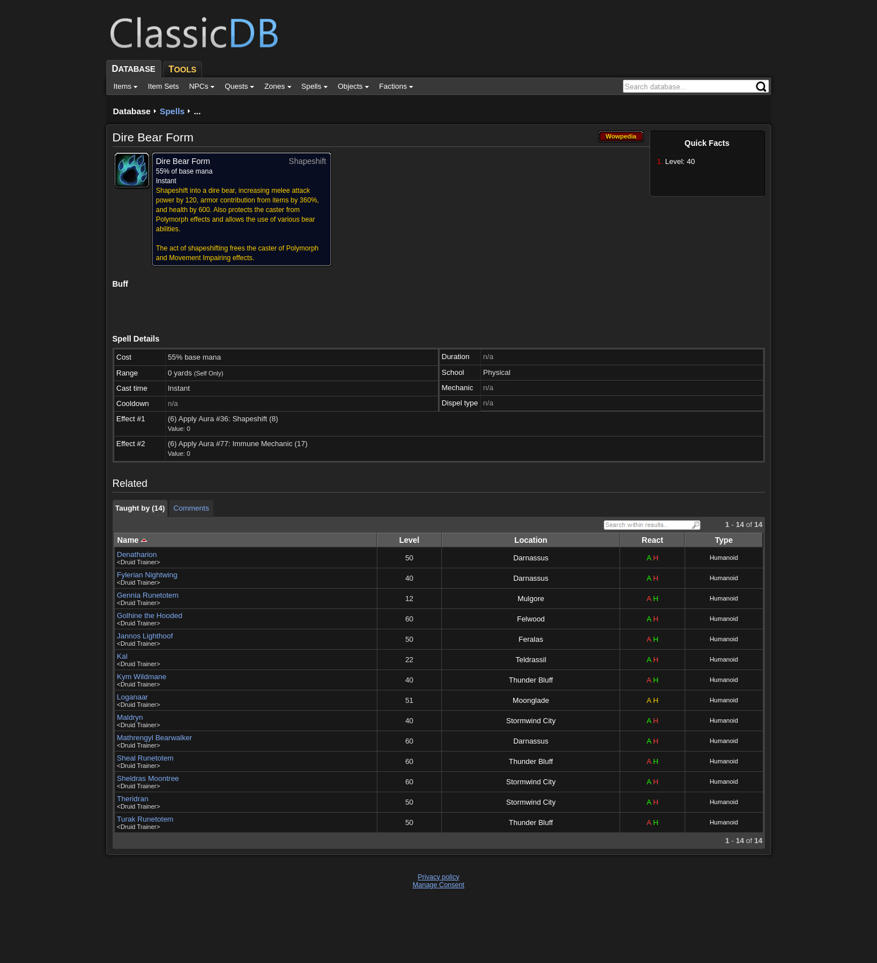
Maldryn (130, 717)
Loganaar (132, 697)
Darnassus (530, 558)
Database (132, 111)
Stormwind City (531, 720)
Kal (122, 656)
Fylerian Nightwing (147, 575)
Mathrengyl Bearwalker (154, 737)
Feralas (531, 639)
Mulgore (531, 598)
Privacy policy (438, 877)
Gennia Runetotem (148, 595)
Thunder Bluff (531, 680)
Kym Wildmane (141, 676)
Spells (172, 111)
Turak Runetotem (145, 819)
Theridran (133, 798)
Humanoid (724, 557)
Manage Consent (438, 885)
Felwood (531, 619)
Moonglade (531, 700)
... (197, 111)
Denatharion (137, 554)
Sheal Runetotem (145, 758)
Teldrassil (530, 659)
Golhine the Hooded (150, 615)
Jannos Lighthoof (145, 636)
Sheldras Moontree (148, 778)
